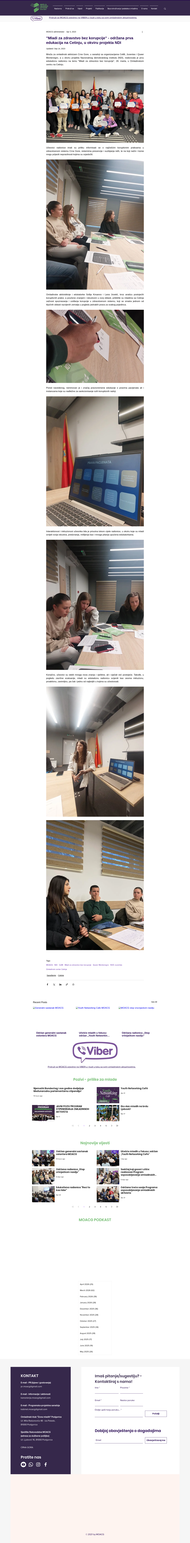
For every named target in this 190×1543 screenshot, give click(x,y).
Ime (97, 1387)
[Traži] (169, 9)
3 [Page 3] (95, 1126)
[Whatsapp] (31, 1464)
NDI (55, 965)
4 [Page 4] (100, 1126)
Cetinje (61, 975)
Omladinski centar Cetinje (56, 969)
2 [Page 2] (89, 1126)
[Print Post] (73, 984)
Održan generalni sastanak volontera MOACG (51, 1034)
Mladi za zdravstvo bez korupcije (78, 965)
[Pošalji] (156, 1414)
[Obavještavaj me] (156, 1440)
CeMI (61, 965)
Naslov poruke (127, 1400)
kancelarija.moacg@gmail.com (36, 1397)
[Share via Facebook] (47, 984)
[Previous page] (78, 1125)
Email (97, 1400)
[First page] (72, 1125)
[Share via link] (67, 984)
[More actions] (142, 31)
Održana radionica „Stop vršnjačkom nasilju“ (136, 1034)
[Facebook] (45, 1464)
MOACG (49, 965)
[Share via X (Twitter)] (54, 984)
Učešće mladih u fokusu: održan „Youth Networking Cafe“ (94, 1034)
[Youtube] (23, 1464)
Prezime (124, 1387)
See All (154, 1002)
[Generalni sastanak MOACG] (52, 1017)
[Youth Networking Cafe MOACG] (95, 1017)
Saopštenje (51, 975)
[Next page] (111, 1125)
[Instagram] (38, 1464)
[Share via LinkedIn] (60, 984)
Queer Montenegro (101, 965)
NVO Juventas (116, 965)
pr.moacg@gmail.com (31, 1386)
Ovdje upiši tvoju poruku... (107, 1410)
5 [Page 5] (106, 1126)
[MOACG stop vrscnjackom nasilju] (138, 1017)
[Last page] (117, 1125)
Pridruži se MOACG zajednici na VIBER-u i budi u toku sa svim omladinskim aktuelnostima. (93, 17)
